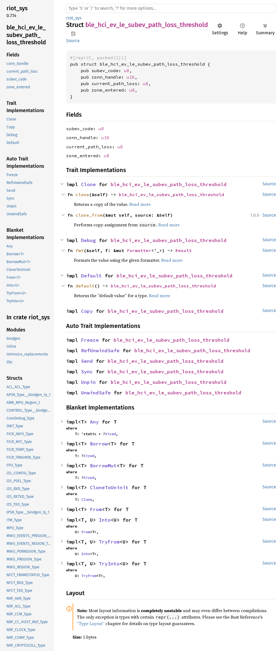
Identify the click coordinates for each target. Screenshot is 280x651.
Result (184, 250)
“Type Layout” (90, 623)
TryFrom (109, 542)
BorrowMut (103, 465)
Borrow (99, 444)
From (96, 509)
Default (91, 276)
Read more (140, 204)
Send (87, 361)
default (85, 285)
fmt (80, 250)
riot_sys (73, 18)
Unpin (88, 382)
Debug (88, 240)
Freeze (90, 340)
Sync (87, 371)
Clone (88, 184)
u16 (131, 77)
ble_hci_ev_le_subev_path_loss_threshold (169, 184)
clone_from (89, 215)
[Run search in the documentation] (171, 8)
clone (82, 194)
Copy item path (73, 33)
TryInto (109, 564)
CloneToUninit (109, 487)
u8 (126, 70)
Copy (87, 311)
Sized (110, 433)
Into (105, 520)
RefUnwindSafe (100, 350)
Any (94, 422)
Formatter (139, 250)
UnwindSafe (96, 393)
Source (73, 40)
